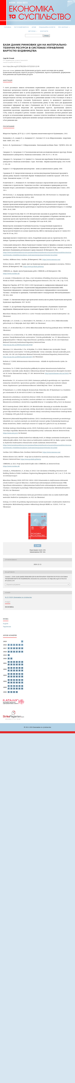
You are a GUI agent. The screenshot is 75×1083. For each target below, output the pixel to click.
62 (16, 680)
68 (16, 682)
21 (8, 658)
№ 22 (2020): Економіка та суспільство (18, 597)
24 (11, 662)
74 (16, 686)
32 (16, 664)
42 (11, 670)
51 (19, 674)
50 (16, 674)
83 (8, 692)
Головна (7, 27)
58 (22, 676)
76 (22, 686)
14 (8, 651)
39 (19, 668)
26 (16, 662)
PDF (38, 545)
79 (14, 688)
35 (8, 668)
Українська (7, 627)
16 (14, 651)
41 (8, 670)
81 (19, 688)
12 (19, 648)
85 (14, 692)
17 (16, 651)
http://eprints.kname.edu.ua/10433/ (57, 373)
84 (11, 692)
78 (11, 688)
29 (8, 664)
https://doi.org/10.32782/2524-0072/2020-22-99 (22, 66)
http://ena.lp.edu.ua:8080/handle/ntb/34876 (17, 357)
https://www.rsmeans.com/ (51, 259)
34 (22, 664)
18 (19, 651)
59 (8, 680)
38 (16, 668)
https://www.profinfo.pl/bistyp (33, 266)
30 (11, 664)
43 (14, 670)
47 (8, 674)
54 (11, 676)
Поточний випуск (21, 27)
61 (14, 680)
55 (14, 676)
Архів (34, 27)
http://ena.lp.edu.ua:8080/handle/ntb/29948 (17, 345)
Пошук (46, 35)
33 (19, 664)
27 (19, 662)
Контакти (44, 31)
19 (22, 651)
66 (11, 682)
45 (19, 670)
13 (22, 648)
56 (16, 676)
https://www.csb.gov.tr (10, 433)
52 (22, 674)
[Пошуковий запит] (34, 35)
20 (8, 655)
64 (22, 680)
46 (22, 670)
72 (11, 686)
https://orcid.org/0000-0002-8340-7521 (12, 62)
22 (11, 658)
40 (22, 668)
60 (11, 680)
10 (14, 648)
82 (22, 688)
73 (14, 686)
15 (11, 651)
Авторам (32, 31)
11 (16, 648)
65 (8, 682)
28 (22, 662)
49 (14, 674)
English (5, 623)
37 (14, 668)
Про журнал (63, 27)
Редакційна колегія (47, 27)
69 (19, 682)
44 (16, 670)
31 (14, 664)
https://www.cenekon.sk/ (11, 273)
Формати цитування (13, 584)
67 (14, 682)
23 (8, 662)
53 (8, 676)
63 (19, 680)
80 (16, 688)
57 (19, 676)
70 (22, 682)
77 (8, 688)
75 (19, 686)
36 (11, 668)
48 (11, 674)
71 (8, 686)
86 (16, 692)
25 (14, 662)
